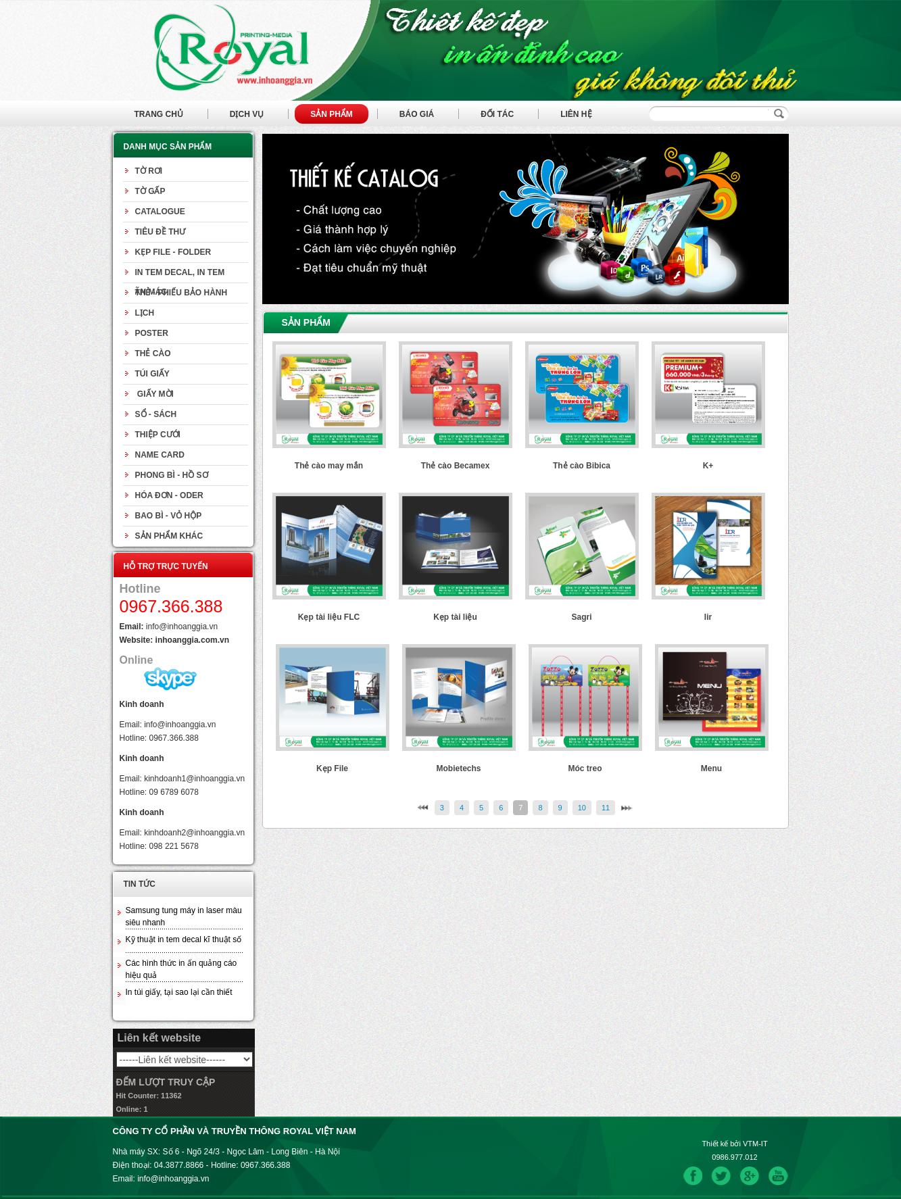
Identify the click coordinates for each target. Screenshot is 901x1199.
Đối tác (497, 114)
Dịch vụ (247, 114)
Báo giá (416, 114)
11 (606, 808)
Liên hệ (575, 114)
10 (582, 808)
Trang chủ (159, 114)
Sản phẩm (331, 114)
